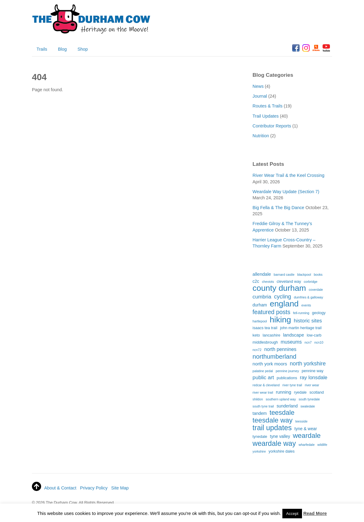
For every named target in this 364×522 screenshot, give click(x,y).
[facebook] (296, 48)
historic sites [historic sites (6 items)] (308, 321)
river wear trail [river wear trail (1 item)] (263, 392)
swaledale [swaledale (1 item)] (307, 406)
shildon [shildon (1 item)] (258, 399)
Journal (260, 96)
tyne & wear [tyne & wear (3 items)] (305, 428)
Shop (82, 49)
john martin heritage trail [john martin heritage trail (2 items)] (300, 328)
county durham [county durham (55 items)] (279, 288)
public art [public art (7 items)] (263, 377)
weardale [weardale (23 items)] (307, 435)
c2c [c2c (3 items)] (256, 281)
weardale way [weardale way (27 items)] (274, 443)
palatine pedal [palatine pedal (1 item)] (263, 371)
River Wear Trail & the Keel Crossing (288, 175)
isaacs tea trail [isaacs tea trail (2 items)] (265, 328)
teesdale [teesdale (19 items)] (281, 413)
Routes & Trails (268, 105)
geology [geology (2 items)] (319, 313)
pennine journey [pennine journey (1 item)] (287, 371)
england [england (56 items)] (284, 304)
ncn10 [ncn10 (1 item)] (318, 342)
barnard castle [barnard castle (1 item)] (284, 274)
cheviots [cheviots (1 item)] (268, 281)
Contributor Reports (272, 125)
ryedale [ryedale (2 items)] (300, 392)
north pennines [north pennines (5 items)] (280, 349)
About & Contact (60, 487)
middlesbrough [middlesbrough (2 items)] (265, 342)
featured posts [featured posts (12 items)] (271, 312)
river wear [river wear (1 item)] (312, 385)
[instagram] (306, 48)
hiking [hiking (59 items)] (280, 320)
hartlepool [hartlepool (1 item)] (260, 321)
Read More (315, 513)
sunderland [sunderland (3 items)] (287, 405)
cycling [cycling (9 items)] (282, 296)
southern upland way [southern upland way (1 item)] (281, 399)
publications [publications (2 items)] (287, 378)
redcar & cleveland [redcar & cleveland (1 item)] (266, 385)
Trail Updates (266, 116)
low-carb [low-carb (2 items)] (314, 335)
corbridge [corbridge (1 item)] (310, 281)
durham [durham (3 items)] (260, 304)
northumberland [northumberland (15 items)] (274, 356)
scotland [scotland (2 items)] (316, 392)
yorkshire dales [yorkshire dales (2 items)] (282, 451)
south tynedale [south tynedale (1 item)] (309, 399)
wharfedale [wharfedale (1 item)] (307, 444)
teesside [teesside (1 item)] (301, 421)
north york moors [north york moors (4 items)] (270, 363)
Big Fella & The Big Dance (278, 207)
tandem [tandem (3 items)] (260, 413)
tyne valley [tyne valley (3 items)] (280, 436)
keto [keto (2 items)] (256, 335)
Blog (62, 49)
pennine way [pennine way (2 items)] (312, 371)
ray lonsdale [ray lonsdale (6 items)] (313, 377)
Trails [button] (42, 49)
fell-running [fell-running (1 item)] (301, 313)
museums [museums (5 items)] (291, 342)
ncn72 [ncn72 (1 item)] (257, 350)
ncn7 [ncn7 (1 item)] (308, 342)
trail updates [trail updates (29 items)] (272, 428)
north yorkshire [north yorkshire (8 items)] (308, 363)
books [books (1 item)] (318, 274)
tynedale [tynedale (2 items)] (260, 436)
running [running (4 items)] (283, 392)
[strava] (316, 48)
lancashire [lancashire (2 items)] (271, 335)
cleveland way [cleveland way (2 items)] (289, 281)
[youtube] (326, 48)
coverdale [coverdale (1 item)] (316, 289)
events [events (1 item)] (306, 305)
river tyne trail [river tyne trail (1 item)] (292, 385)
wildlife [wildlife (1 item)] (322, 444)
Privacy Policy (94, 487)
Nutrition (261, 135)
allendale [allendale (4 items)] (262, 274)
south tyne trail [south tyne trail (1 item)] (263, 406)
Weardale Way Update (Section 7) (286, 191)
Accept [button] (292, 513)
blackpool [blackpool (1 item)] (304, 274)
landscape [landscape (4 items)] (293, 334)
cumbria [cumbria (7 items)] (262, 297)
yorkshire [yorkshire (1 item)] (259, 451)
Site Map (120, 487)
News (258, 86)
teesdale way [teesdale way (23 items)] (272, 420)
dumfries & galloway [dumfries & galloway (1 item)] (308, 297)
